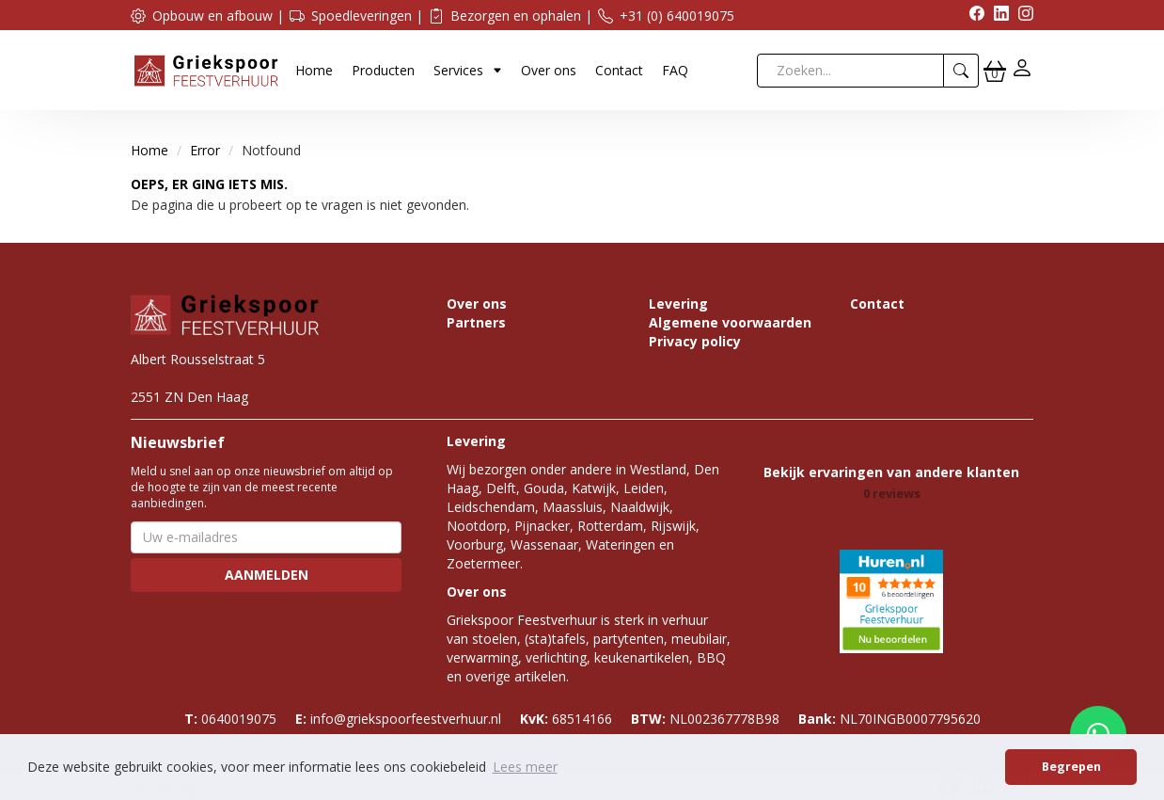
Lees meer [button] (525, 767)
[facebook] (972, 15)
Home (314, 70)
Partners (476, 322)
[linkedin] (996, 15)
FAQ (675, 70)
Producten (383, 70)
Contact (619, 70)
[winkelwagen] (994, 70)
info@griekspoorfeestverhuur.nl (398, 719)
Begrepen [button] (1071, 767)
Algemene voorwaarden (730, 322)
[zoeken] (961, 71)
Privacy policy (695, 341)
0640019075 (230, 719)
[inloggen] (1022, 70)
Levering (678, 303)
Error (205, 150)
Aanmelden (266, 575)
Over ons (548, 70)
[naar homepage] (206, 69)
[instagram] (1021, 15)
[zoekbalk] (850, 71)
